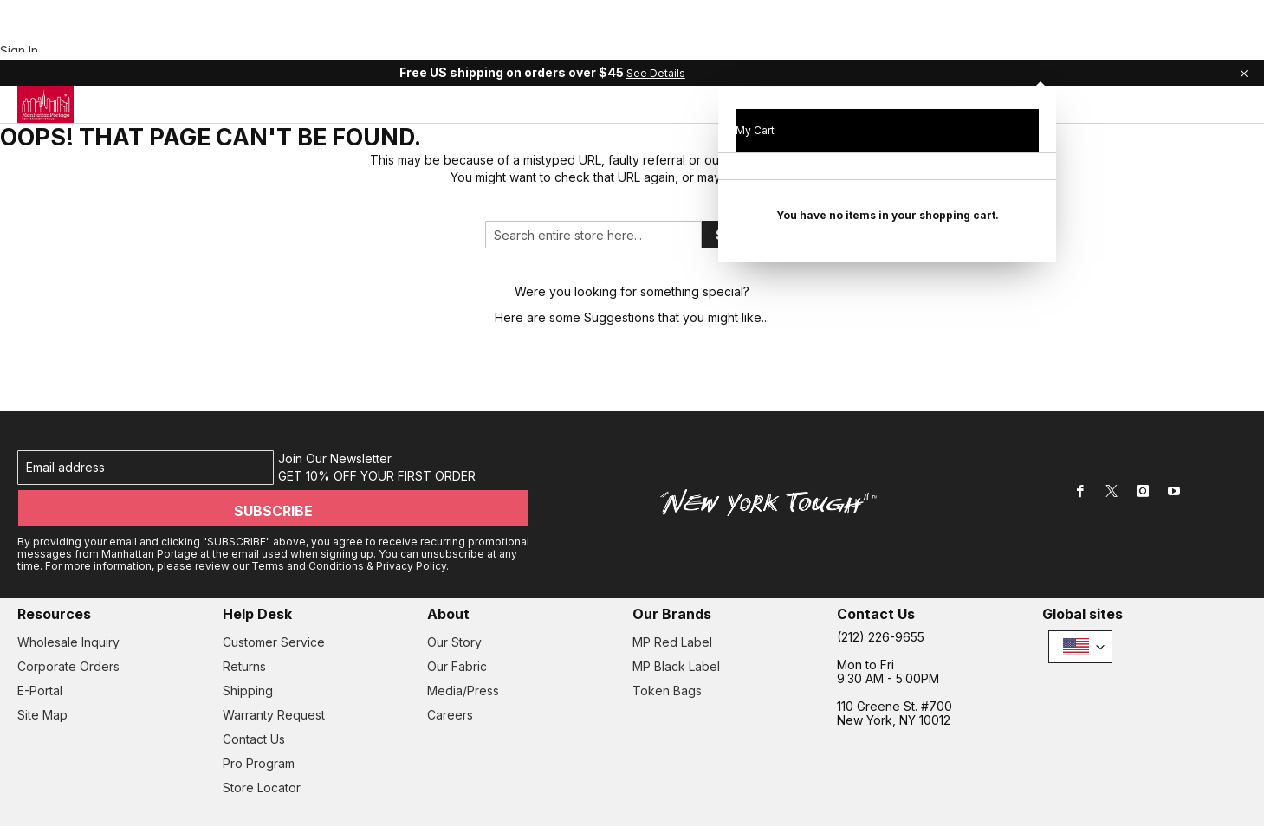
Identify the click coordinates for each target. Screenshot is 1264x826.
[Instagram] (1143, 448)
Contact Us (254, 685)
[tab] (627, 47)
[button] (1080, 593)
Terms (36, 780)
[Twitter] (1111, 448)
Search (741, 180)
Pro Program (259, 709)
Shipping (248, 636)
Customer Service (274, 588)
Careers (450, 661)
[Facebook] (1080, 448)
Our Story (454, 588)
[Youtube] (1174, 448)
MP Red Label (672, 588)
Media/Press (463, 636)
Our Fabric (457, 612)
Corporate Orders (68, 612)
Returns (244, 612)
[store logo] (45, 47)
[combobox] (593, 181)
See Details (745, 13)
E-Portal (39, 636)
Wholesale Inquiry (68, 588)
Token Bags (667, 636)
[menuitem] (329, 47)
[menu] (627, 47)
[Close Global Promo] (1243, 12)
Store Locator (262, 733)
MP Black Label (676, 612)
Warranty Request (274, 661)
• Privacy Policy (101, 780)
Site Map (42, 661)
